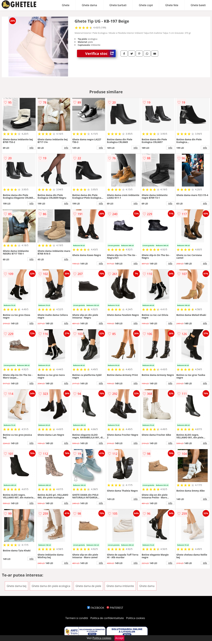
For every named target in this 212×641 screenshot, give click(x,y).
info (31, 147)
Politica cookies (135, 618)
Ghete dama (89, 5)
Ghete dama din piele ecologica (51, 586)
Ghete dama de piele (88, 586)
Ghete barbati (118, 5)
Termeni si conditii (76, 618)
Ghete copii (146, 5)
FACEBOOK (95, 608)
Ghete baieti (198, 5)
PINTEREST (114, 608)
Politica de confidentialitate (107, 618)
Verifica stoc (100, 53)
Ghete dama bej (16, 586)
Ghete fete (171, 5)
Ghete (65, 5)
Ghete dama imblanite (120, 586)
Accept (119, 638)
